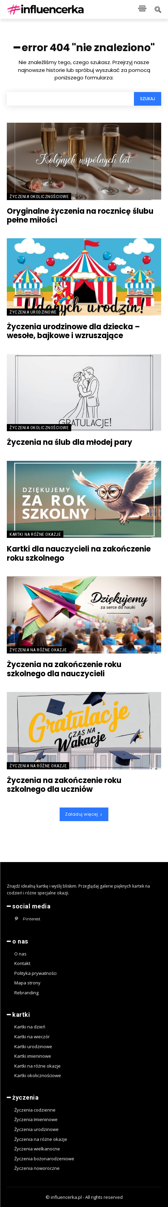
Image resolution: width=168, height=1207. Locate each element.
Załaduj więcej (84, 814)
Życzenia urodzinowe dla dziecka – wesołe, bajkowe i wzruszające (73, 331)
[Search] (147, 99)
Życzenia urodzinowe (33, 312)
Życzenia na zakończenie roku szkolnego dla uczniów (64, 785)
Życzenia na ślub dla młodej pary (69, 442)
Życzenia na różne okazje (38, 649)
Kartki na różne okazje (35, 534)
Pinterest (32, 918)
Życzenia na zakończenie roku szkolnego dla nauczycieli (64, 669)
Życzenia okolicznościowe (39, 196)
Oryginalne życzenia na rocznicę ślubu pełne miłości (80, 215)
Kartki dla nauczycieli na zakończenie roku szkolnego (79, 553)
